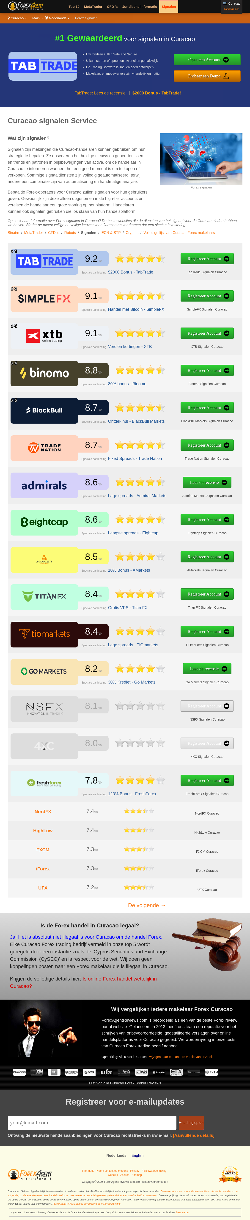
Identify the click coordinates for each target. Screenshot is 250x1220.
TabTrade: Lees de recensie (99, 93)
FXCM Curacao (207, 851)
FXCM (42, 849)
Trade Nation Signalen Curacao (193, 457)
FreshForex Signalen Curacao (193, 792)
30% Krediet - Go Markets (125, 681)
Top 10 (74, 7)
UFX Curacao (207, 890)
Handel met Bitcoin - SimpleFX (129, 308)
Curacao (17, 18)
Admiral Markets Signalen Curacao (193, 494)
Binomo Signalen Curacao (193, 383)
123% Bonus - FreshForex (126, 793)
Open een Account (204, 59)
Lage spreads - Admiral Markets (130, 495)
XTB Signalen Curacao (194, 345)
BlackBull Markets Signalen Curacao (193, 420)
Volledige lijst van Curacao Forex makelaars (179, 233)
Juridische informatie (139, 7)
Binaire (13, 233)
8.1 (89, 706)
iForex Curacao (207, 870)
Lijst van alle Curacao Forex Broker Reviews (125, 1083)
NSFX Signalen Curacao (193, 718)
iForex (43, 868)
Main (36, 18)
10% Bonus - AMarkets (123, 569)
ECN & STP (111, 233)
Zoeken (124, 1175)
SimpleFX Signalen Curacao (194, 308)
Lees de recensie (191, 482)
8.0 (89, 743)
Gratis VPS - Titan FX (122, 606)
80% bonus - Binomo (121, 383)
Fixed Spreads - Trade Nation (128, 457)
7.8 (89, 780)
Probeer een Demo (204, 76)
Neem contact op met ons (112, 1170)
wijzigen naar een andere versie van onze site (186, 1054)
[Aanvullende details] (193, 1135)
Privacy (134, 1170)
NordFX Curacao (207, 813)
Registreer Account (191, 259)
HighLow (42, 830)
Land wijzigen (231, 9)
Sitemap (137, 1175)
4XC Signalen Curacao (194, 755)
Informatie (88, 1170)
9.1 (89, 296)
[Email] (92, 1123)
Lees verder (182, 1212)
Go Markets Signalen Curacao (193, 681)
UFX (42, 887)
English (137, 1155)
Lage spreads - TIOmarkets (126, 644)
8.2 (89, 668)
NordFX (43, 811)
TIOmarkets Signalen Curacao (193, 643)
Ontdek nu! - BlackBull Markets (129, 420)
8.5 (89, 557)
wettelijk (113, 1175)
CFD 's (112, 7)
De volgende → (147, 905)
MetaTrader (93, 7)
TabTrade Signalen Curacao (194, 271)
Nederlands (57, 18)
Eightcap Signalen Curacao (193, 531)
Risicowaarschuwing (154, 1170)
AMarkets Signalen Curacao (194, 569)
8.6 (89, 482)
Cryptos (132, 233)
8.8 (89, 370)
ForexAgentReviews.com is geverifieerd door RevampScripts (86, 1203)
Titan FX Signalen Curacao (193, 606)
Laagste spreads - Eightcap (126, 532)
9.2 (89, 258)
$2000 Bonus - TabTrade (124, 271)
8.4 (89, 594)
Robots (70, 233)
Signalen (169, 7)
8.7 (89, 408)
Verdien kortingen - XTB (124, 346)
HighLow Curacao (207, 832)
